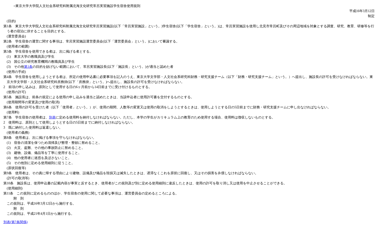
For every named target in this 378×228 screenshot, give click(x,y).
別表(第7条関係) (15, 222)
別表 (52, 117)
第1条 (28, 67)
